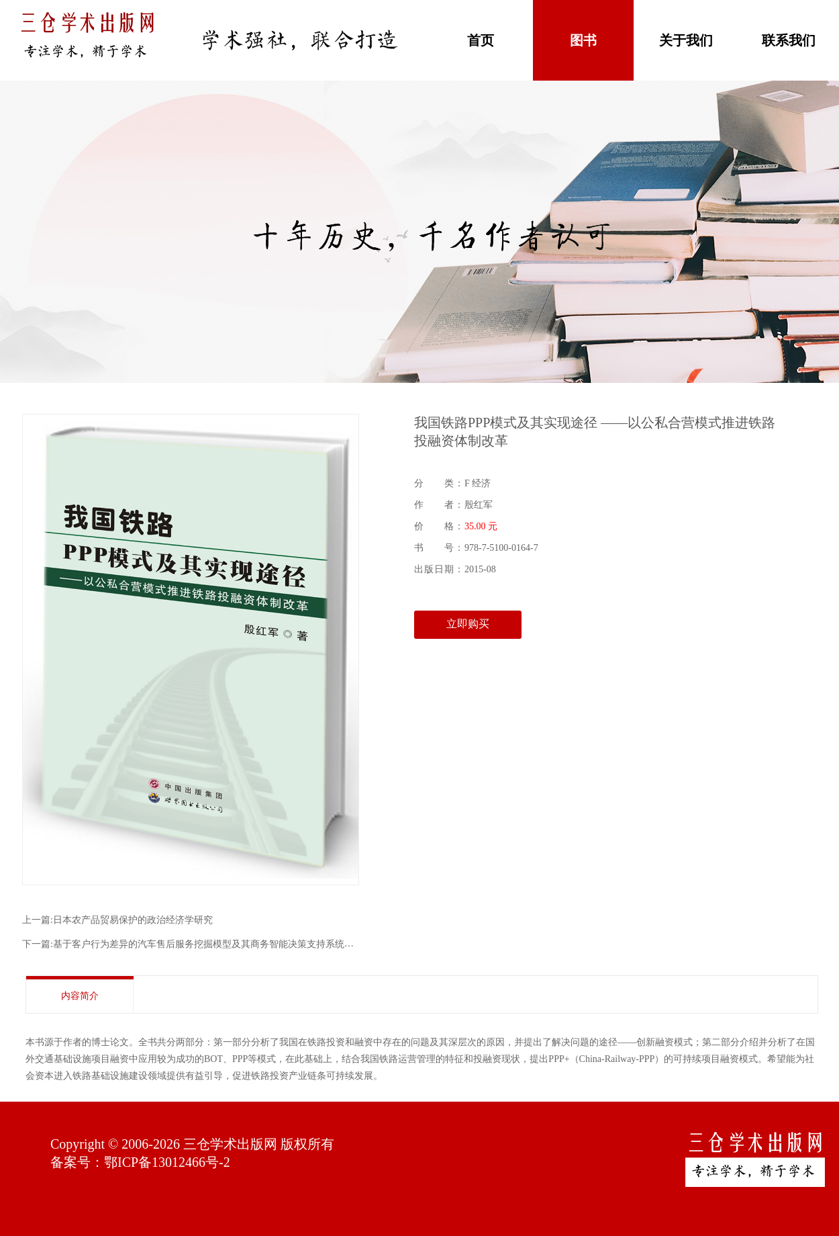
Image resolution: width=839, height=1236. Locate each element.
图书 (583, 40)
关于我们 (686, 40)
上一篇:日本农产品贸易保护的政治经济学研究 (117, 920)
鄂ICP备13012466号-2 (167, 1162)
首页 (480, 40)
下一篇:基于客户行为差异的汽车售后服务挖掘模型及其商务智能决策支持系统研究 (192, 944)
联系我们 (789, 40)
